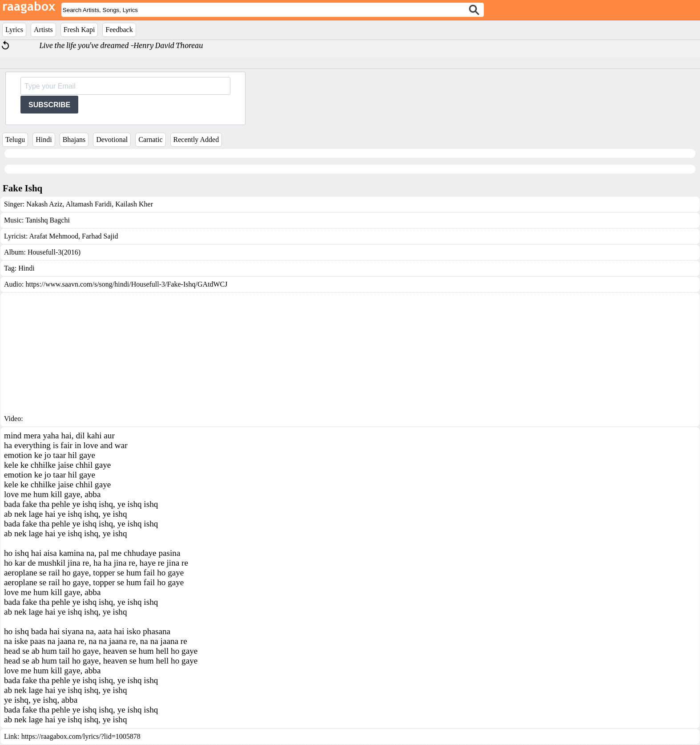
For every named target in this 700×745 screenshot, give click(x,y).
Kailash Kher (133, 204)
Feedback (119, 29)
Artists (43, 29)
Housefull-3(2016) (54, 252)
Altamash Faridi (88, 204)
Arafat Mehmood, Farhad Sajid (73, 236)
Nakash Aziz (44, 204)
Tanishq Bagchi (47, 220)
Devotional (112, 139)
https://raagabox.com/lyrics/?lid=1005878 (81, 736)
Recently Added (196, 139)
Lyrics (14, 29)
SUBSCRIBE (49, 105)
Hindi (44, 139)
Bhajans (74, 139)
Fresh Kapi (79, 29)
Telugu (15, 139)
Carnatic (150, 139)
